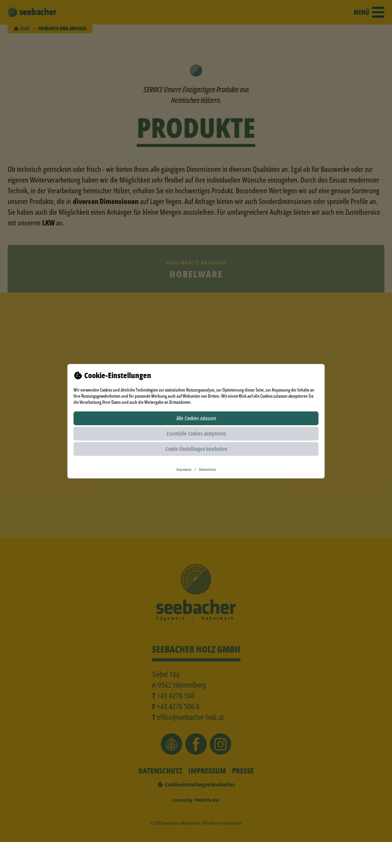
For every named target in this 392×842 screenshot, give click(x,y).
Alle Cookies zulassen (196, 418)
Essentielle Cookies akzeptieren (196, 433)
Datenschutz (207, 469)
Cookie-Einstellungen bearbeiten (196, 448)
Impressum (183, 469)
